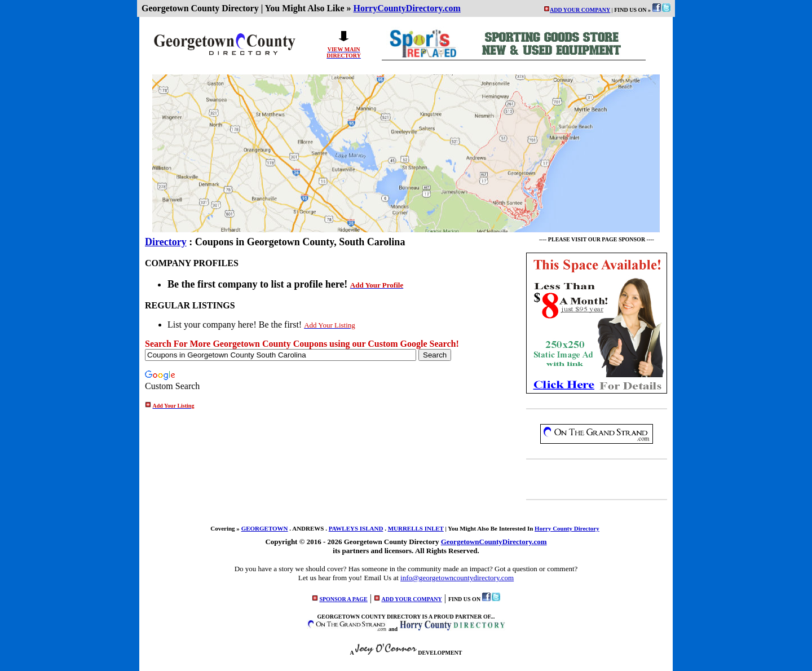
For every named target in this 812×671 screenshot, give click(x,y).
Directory (166, 242)
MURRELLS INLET (416, 528)
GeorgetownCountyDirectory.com (494, 541)
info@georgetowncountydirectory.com (457, 577)
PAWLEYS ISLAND (356, 528)
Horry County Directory (567, 528)
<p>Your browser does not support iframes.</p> (518, 44)
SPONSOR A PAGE (343, 599)
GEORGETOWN (264, 528)
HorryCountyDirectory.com (407, 8)
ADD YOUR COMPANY (580, 10)
